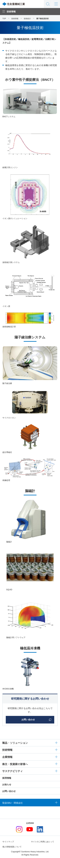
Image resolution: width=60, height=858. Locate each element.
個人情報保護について (12, 847)
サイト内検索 (48, 4)
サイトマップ (8, 842)
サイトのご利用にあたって (42, 842)
